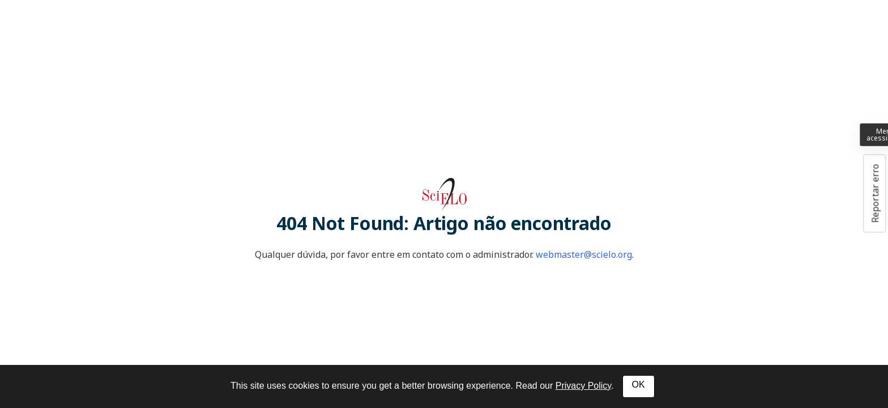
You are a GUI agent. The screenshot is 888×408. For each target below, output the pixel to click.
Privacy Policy (583, 385)
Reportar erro (875, 193)
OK (638, 384)
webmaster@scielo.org (584, 254)
